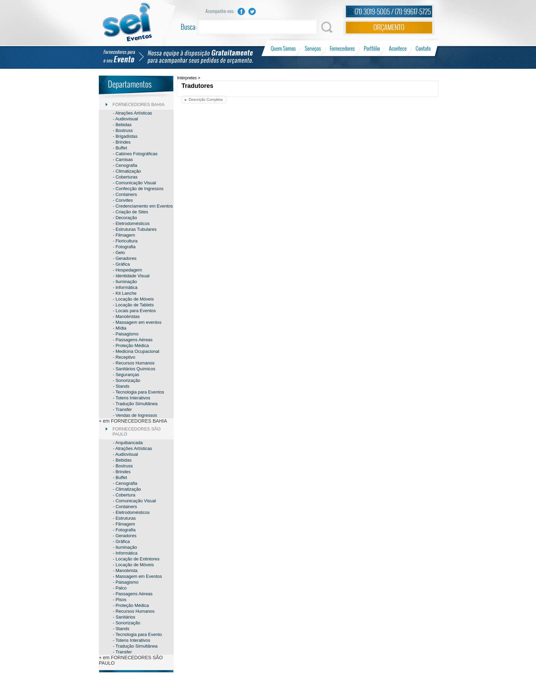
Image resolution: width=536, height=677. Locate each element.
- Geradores (124, 258)
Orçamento (389, 27)
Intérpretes (187, 78)
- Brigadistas (125, 136)
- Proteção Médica (131, 345)
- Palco (119, 587)
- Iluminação (125, 281)
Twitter (252, 11)
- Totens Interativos (131, 397)
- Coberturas (125, 177)
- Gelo (119, 252)
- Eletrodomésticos (131, 223)
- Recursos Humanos (134, 363)
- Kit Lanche (124, 293)
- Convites (123, 200)
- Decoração (125, 217)
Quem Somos (283, 48)
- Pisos (119, 599)
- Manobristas (126, 316)
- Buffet (120, 147)
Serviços (312, 48)
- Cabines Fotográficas (135, 153)
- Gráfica (121, 264)
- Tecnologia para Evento (137, 634)
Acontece (398, 48)
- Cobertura (124, 494)
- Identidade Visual (131, 275)
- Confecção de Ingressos (138, 188)
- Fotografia (124, 246)
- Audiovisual (125, 118)
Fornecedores (342, 48)
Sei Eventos (127, 22)
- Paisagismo (125, 333)
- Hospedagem (127, 270)
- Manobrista (125, 570)
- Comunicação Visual (134, 182)
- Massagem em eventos (137, 322)
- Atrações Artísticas (132, 113)
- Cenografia (125, 165)
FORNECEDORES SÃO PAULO (136, 431)
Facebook (241, 11)
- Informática (125, 287)
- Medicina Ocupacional (136, 351)
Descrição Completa (206, 99)
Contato (423, 48)
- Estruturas (124, 518)
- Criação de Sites (130, 211)
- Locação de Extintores (136, 558)
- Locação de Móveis (133, 299)
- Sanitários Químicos (134, 368)
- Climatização (127, 171)
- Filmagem (124, 235)
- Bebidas (122, 124)
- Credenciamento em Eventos (143, 206)
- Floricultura (125, 240)
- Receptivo (124, 357)
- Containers (125, 194)
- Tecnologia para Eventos (138, 392)
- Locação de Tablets (133, 304)
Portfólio (372, 48)
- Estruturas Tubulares (135, 229)
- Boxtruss (123, 130)
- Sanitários (124, 617)
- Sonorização (126, 380)
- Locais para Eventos (134, 310)
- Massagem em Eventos (137, 576)
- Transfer (122, 409)
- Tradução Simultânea (135, 403)
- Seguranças (126, 374)
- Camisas (123, 159)
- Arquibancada (128, 442)
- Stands (121, 386)
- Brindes (122, 142)
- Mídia (119, 328)
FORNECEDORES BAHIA (138, 104)
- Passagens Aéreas (132, 339)
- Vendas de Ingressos (135, 415)
